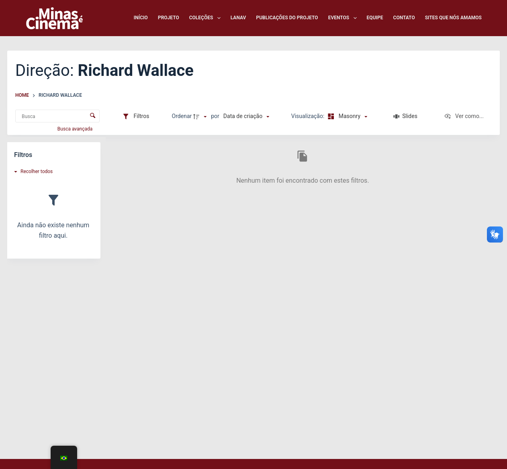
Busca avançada (75, 129)
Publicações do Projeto (287, 17)
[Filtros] (135, 116)
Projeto (168, 17)
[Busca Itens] (57, 116)
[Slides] (405, 116)
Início (141, 17)
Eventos (344, 18)
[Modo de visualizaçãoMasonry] (346, 116)
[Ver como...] (464, 116)
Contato (404, 17)
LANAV (238, 17)
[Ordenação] (246, 116)
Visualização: (308, 116)
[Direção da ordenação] (201, 116)
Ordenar (182, 116)
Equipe (375, 17)
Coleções (206, 18)
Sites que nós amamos (453, 17)
